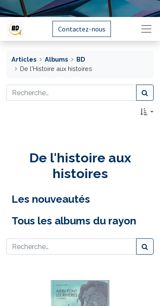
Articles (24, 59)
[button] (147, 111)
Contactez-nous (81, 29)
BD (80, 59)
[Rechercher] (145, 93)
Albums (56, 59)
